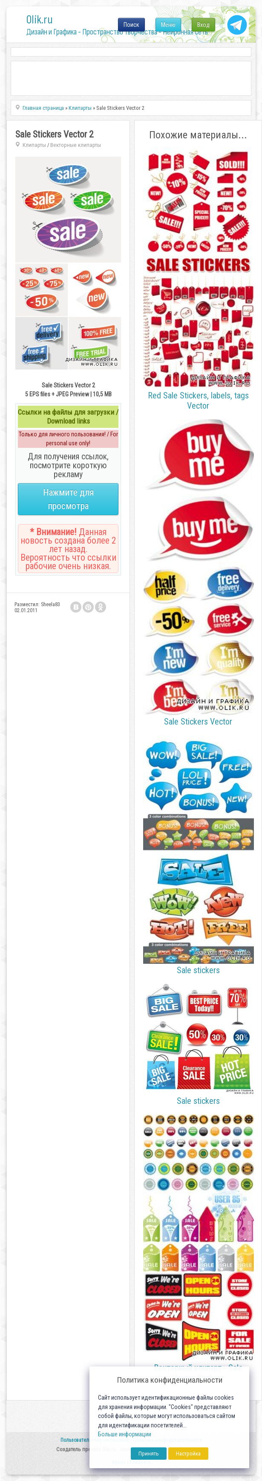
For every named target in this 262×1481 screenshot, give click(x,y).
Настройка (188, 1453)
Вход (203, 24)
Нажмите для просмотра (68, 499)
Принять (148, 1453)
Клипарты (34, 145)
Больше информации (124, 1434)
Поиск (131, 24)
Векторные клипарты (75, 145)
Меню (168, 24)
